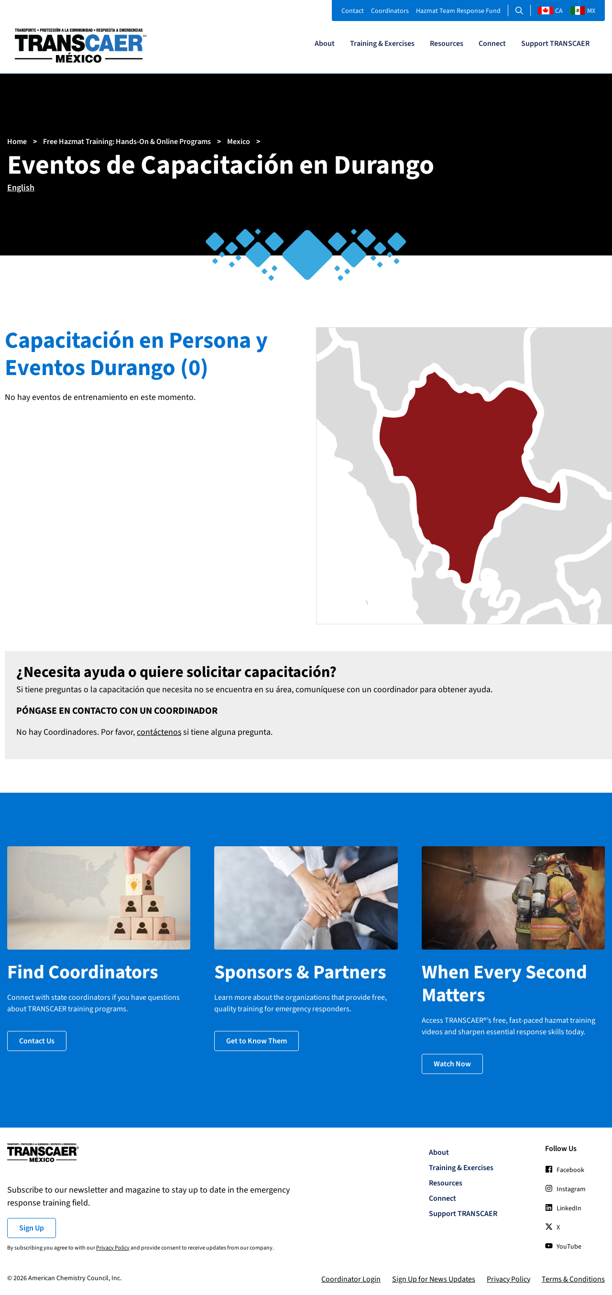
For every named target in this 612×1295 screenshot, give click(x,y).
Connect (492, 43)
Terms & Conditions (573, 1278)
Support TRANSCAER (555, 43)
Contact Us (37, 1039)
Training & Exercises (382, 43)
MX (582, 11)
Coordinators (390, 11)
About (325, 43)
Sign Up (31, 1226)
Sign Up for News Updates (433, 1278)
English (20, 188)
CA (550, 11)
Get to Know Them (256, 1039)
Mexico (238, 141)
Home (17, 141)
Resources (446, 43)
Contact (352, 11)
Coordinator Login (351, 1278)
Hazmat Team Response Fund (458, 11)
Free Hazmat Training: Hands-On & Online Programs (127, 141)
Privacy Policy (113, 1246)
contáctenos (159, 732)
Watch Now (452, 1062)
